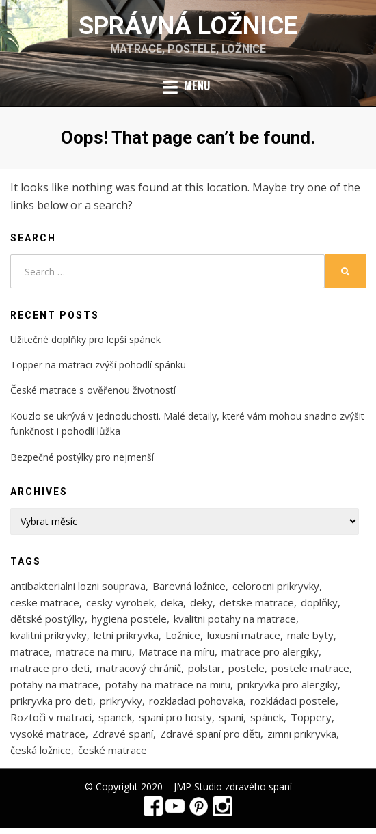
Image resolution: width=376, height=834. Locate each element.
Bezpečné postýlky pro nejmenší (82, 456)
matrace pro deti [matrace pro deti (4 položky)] (50, 668)
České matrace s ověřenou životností (93, 390)
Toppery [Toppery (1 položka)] (311, 717)
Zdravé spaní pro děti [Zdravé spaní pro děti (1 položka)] (210, 733)
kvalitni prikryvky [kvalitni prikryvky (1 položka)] (48, 635)
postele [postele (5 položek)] (246, 668)
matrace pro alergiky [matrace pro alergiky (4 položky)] (270, 651)
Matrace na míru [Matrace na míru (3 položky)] (177, 651)
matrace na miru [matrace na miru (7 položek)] (94, 651)
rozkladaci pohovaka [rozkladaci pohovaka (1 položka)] (196, 701)
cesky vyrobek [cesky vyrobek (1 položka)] (120, 602)
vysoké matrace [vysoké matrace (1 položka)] (47, 733)
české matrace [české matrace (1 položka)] (112, 750)
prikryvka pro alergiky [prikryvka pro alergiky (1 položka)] (287, 684)
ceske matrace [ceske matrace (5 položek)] (44, 602)
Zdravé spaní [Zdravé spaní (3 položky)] (122, 733)
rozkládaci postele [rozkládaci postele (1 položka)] (293, 701)
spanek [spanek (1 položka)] (115, 717)
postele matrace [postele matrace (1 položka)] (310, 668)
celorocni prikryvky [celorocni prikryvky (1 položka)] (275, 586)
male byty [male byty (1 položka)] (310, 635)
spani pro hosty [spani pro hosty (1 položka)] (175, 717)
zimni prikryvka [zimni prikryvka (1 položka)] (301, 733)
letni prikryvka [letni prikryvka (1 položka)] (126, 635)
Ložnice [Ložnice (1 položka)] (182, 635)
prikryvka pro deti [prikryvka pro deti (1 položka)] (51, 701)
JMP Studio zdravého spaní (233, 786)
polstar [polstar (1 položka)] (204, 668)
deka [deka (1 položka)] (172, 602)
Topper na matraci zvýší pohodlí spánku (98, 364)
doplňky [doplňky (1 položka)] (319, 602)
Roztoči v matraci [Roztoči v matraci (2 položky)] (51, 717)
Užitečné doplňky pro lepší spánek (85, 339)
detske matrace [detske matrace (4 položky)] (256, 602)
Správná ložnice (188, 26)
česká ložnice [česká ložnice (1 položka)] (40, 750)
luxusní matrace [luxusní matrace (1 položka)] (243, 635)
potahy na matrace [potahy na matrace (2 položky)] (54, 684)
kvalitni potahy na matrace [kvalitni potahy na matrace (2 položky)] (235, 619)
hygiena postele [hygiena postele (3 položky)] (129, 619)
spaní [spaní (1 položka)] (231, 717)
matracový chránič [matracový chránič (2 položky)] (138, 668)
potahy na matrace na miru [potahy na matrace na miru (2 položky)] (167, 684)
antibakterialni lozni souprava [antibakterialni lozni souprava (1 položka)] (78, 586)
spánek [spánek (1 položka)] (267, 717)
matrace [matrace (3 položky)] (29, 651)
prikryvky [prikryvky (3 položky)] (121, 701)
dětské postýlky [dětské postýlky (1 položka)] (47, 619)
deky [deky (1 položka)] (201, 602)
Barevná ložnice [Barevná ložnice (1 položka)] (189, 586)
